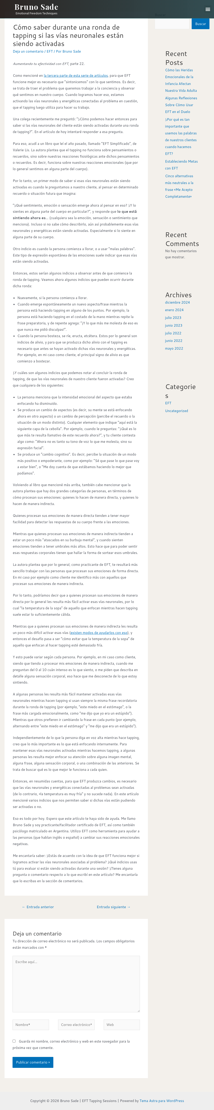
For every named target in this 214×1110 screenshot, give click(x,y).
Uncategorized (176, 410)
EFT (49, 51)
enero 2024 (174, 310)
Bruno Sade (36, 7)
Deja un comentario (28, 51)
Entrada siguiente (114, 906)
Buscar (200, 23)
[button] (208, 9)
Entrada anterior (38, 906)
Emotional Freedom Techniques (36, 13)
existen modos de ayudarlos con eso (99, 632)
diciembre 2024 (177, 302)
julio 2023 (173, 317)
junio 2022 (173, 340)
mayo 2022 (174, 348)
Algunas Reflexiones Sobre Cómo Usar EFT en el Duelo (181, 105)
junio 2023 (173, 325)
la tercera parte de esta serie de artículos (76, 75)
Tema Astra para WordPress (162, 1100)
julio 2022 (173, 333)
